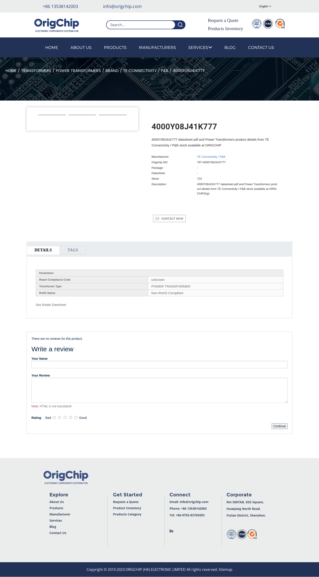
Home (51, 47)
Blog (230, 47)
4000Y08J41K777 (189, 71)
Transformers (36, 71)
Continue (279, 426)
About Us (80, 47)
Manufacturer (46, 514)
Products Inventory (225, 28)
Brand (112, 71)
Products (115, 47)
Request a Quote (223, 20)
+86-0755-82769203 (177, 515)
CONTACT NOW (172, 218)
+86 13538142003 (60, 6)
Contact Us (261, 47)
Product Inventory (114, 508)
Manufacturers (157, 47)
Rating (36, 418)
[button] (40, 120)
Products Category (114, 514)
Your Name (39, 358)
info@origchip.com (122, 6)
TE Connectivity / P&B (145, 71)
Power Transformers (78, 71)
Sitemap (225, 569)
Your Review (40, 375)
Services (200, 47)
